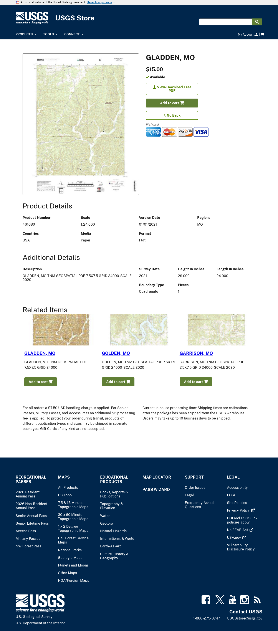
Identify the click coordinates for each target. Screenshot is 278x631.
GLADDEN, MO (39, 353)
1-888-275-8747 (206, 618)
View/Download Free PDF (172, 89)
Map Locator (156, 477)
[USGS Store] (139, 18)
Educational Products (114, 479)
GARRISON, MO (196, 353)
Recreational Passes (31, 479)
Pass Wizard (156, 489)
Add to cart (172, 103)
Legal (233, 477)
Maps (64, 477)
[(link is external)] (239, 510)
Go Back (172, 115)
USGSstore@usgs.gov (244, 618)
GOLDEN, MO (116, 353)
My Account (248, 34)
